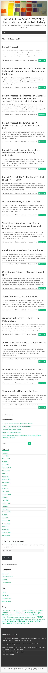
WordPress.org (6, 601)
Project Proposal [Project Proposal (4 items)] (7, 619)
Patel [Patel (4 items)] (26, 617)
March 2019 (5, 500)
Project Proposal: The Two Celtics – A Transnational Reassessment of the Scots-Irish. (21, 125)
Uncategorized (33, 60)
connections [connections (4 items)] (39, 610)
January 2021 (6, 482)
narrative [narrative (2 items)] (18, 617)
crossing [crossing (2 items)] (10, 612)
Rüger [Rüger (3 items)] (22, 619)
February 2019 (6, 503)
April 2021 (5, 473)
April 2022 (5, 462)
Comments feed (6, 598)
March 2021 (5, 476)
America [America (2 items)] (12, 610)
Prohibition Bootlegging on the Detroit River (23, 250)
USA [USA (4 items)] (20, 623)
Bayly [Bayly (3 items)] (15, 610)
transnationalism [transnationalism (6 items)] (8, 623)
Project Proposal (10, 46)
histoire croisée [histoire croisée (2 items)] (18, 615)
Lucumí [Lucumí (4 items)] (27, 615)
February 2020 (6, 494)
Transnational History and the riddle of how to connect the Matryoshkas (24, 344)
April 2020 (5, 488)
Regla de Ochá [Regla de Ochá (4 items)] (16, 619)
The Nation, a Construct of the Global (19, 296)
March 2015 (5, 529)
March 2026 (5, 456)
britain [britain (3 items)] (22, 610)
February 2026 (6, 459)
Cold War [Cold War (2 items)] (34, 610)
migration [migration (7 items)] (6, 617)
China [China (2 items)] (25, 610)
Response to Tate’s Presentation (11, 432)
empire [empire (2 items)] (13, 612)
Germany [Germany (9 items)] (29, 612)
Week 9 (13, 654)
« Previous (7, 415)
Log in (4, 592)
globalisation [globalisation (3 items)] (12, 615)
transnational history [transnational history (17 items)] (30, 620)
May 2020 (5, 485)
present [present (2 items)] (33, 617)
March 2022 (5, 465)
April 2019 (5, 497)
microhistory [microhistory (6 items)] (33, 615)
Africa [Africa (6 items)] (8, 611)
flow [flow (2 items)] (21, 612)
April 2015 (5, 526)
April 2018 (5, 506)
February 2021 (6, 479)
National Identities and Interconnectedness (22, 369)
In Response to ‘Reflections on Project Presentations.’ (17, 423)
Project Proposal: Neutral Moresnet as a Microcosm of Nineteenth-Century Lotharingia (21, 153)
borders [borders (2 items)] (18, 610)
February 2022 (6, 467)
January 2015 (6, 535)
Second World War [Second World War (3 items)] (29, 619)
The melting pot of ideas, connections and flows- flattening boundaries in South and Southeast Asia (21, 226)
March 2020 (5, 491)
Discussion (31, 358)
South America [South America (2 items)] (42, 619)
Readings (30, 383)
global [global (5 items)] (36, 613)
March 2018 (5, 509)
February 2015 (6, 532)
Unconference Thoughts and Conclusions (21, 201)
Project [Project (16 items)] (39, 616)
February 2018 (6, 512)
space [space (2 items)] (3, 621)
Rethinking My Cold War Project (11, 429)
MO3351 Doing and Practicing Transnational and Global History (24, 20)
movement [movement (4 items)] (13, 617)
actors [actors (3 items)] (3, 610)
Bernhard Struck (9, 60)
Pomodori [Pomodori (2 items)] (30, 617)
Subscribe (7, 558)
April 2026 (5, 453)
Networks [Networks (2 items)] (22, 617)
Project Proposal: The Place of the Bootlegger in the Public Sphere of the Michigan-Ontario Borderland (23, 71)
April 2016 (5, 515)
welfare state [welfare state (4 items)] (25, 623)
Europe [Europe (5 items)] (17, 613)
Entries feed (5, 595)
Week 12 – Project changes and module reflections (16, 426)
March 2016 (5, 518)
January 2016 (6, 523)
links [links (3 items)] (23, 615)
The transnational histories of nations (19, 391)
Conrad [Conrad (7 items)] (5, 613)
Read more (42, 60)
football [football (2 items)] (23, 612)
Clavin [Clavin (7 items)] (29, 611)
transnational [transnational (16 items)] (12, 620)
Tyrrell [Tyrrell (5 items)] (17, 623)
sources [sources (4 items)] (36, 619)
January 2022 (6, 470)
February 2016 (6, 521)
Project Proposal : (20, 652)
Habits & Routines (7, 576)
